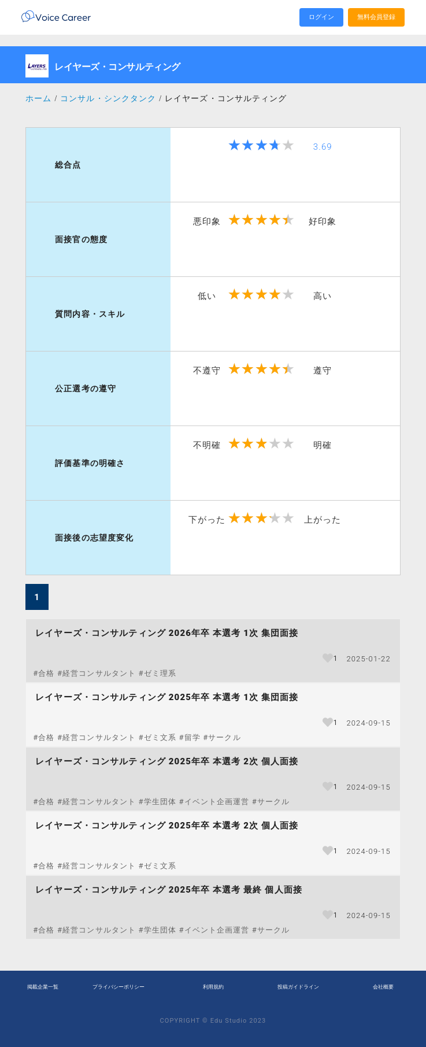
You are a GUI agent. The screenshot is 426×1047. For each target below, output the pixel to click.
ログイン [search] (321, 17)
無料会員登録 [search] (376, 17)
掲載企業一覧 (42, 987)
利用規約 (213, 987)
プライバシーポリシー (118, 987)
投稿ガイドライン (298, 987)
